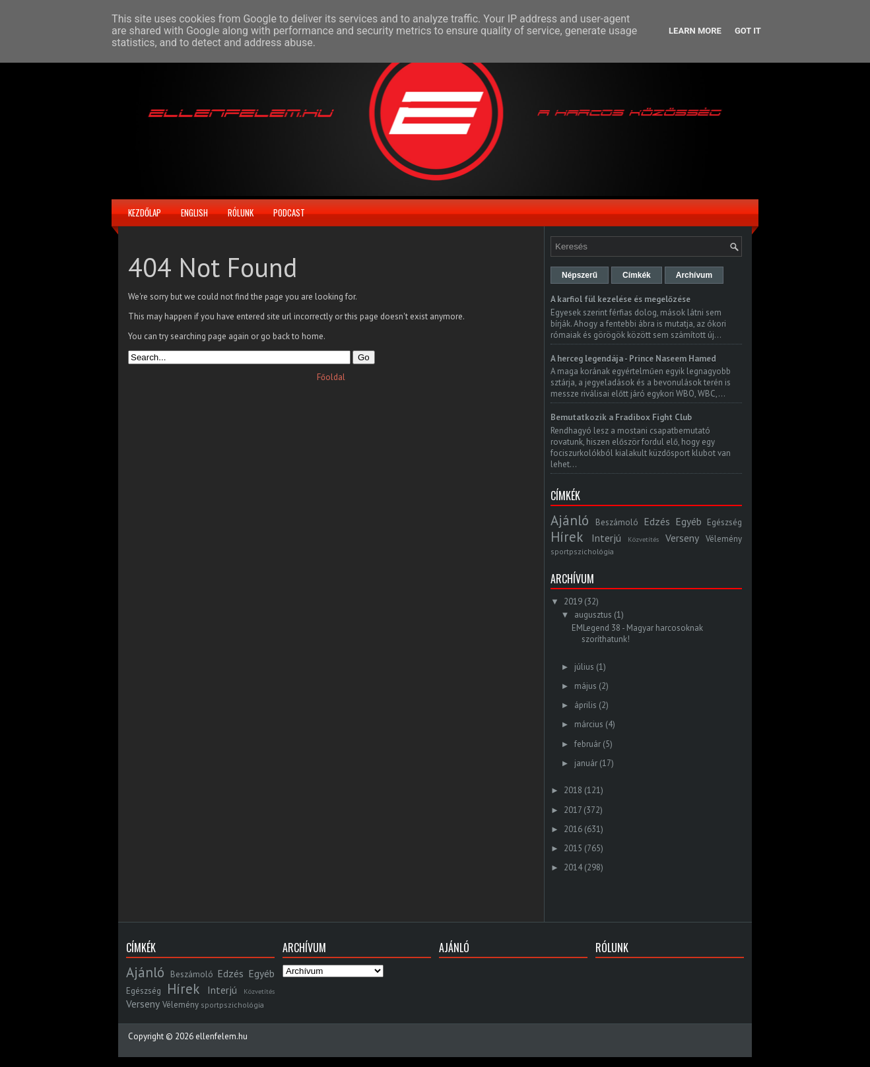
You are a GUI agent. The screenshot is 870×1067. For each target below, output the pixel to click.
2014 (573, 867)
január (585, 763)
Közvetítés (643, 539)
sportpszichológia (582, 551)
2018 (573, 790)
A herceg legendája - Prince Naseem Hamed (633, 358)
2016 (573, 829)
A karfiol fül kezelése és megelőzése (620, 299)
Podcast (289, 212)
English (194, 212)
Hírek (567, 537)
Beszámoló (616, 522)
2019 (573, 601)
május (585, 686)
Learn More (695, 31)
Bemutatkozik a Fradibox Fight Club (621, 417)
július (584, 666)
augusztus (593, 614)
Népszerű (579, 275)
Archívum (694, 275)
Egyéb (688, 521)
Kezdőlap (144, 212)
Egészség (724, 522)
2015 (573, 848)
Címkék (636, 275)
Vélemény (724, 538)
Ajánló (570, 520)
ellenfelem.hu (221, 1036)
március (588, 724)
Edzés (657, 521)
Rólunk (240, 212)
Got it (748, 31)
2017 (573, 810)
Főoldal (331, 377)
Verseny (682, 537)
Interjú (606, 537)
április (585, 705)
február (587, 744)
